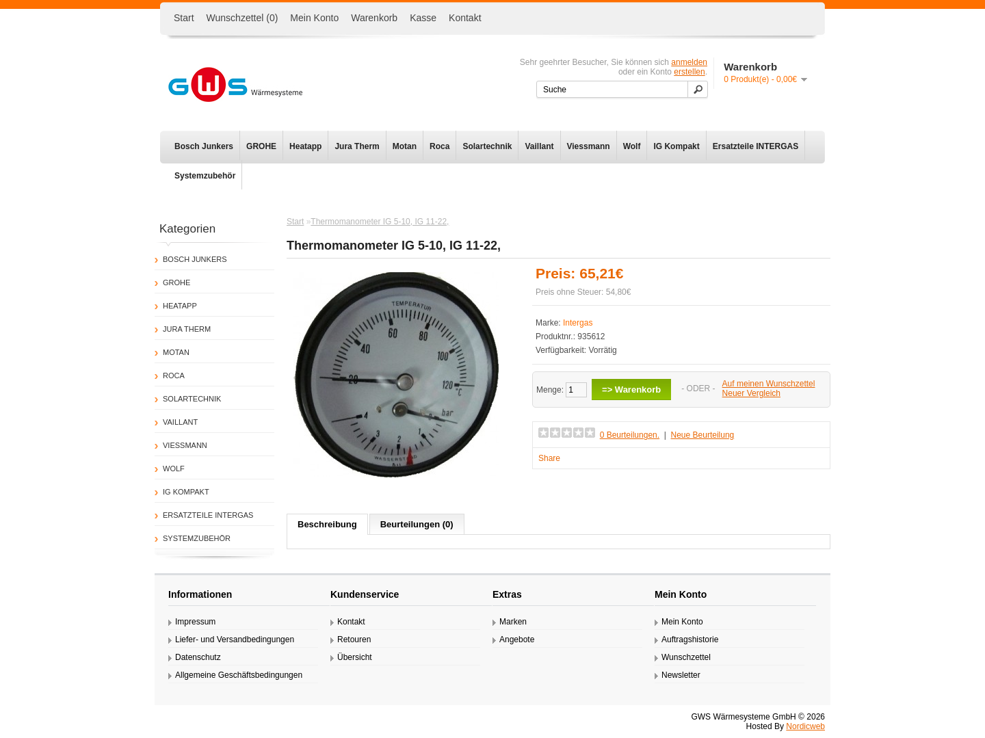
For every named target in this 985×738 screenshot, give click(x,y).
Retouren (354, 639)
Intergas (577, 323)
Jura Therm (356, 146)
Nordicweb (805, 726)
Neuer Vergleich (751, 393)
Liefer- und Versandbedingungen (234, 639)
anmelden (689, 62)
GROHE (261, 146)
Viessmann (588, 146)
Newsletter (680, 675)
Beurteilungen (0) (417, 524)
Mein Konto (314, 17)
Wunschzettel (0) (242, 17)
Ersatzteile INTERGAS (755, 146)
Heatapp (305, 146)
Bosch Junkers (203, 146)
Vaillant (539, 146)
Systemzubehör (204, 176)
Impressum (195, 622)
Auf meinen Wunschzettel (768, 383)
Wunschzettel (686, 657)
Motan (405, 146)
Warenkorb (374, 17)
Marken (513, 622)
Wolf (632, 146)
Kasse (423, 17)
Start (184, 17)
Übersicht (354, 657)
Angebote (516, 639)
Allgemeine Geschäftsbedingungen (238, 675)
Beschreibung (327, 524)
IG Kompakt (676, 146)
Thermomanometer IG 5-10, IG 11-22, (380, 221)
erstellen (689, 72)
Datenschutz (198, 657)
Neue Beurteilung (703, 435)
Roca (439, 146)
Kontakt (465, 17)
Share (549, 458)
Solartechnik (487, 146)
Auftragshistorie (689, 639)
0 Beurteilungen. (629, 435)
